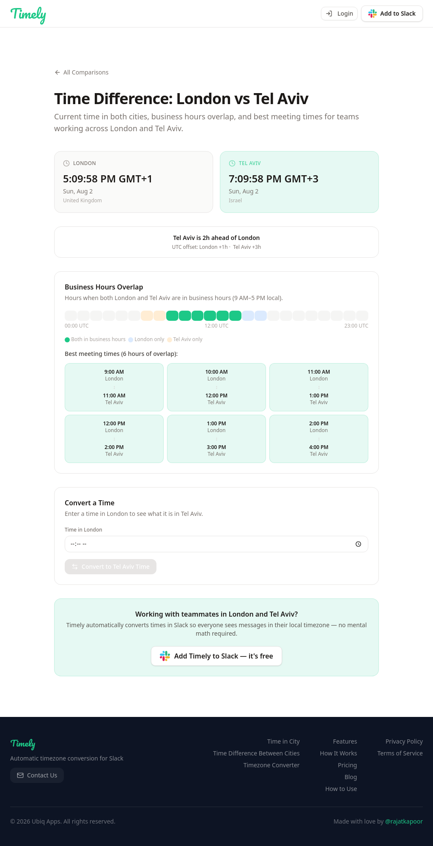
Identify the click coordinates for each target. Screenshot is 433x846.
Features (345, 741)
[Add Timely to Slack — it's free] (216, 656)
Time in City (283, 741)
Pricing (347, 765)
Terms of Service (400, 753)
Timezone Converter (272, 765)
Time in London (83, 529)
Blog (351, 777)
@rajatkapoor (404, 821)
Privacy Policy (404, 741)
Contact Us (37, 775)
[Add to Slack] (392, 14)
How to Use (341, 789)
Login (339, 13)
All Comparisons (81, 72)
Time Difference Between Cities (256, 753)
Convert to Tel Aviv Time (110, 566)
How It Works (338, 753)
